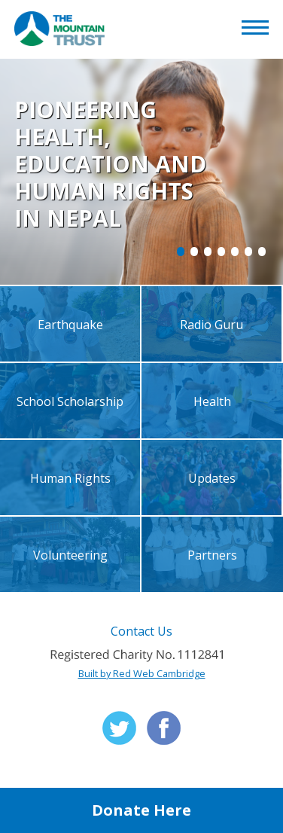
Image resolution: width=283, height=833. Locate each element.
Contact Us (141, 631)
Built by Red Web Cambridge (141, 673)
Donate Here (141, 810)
